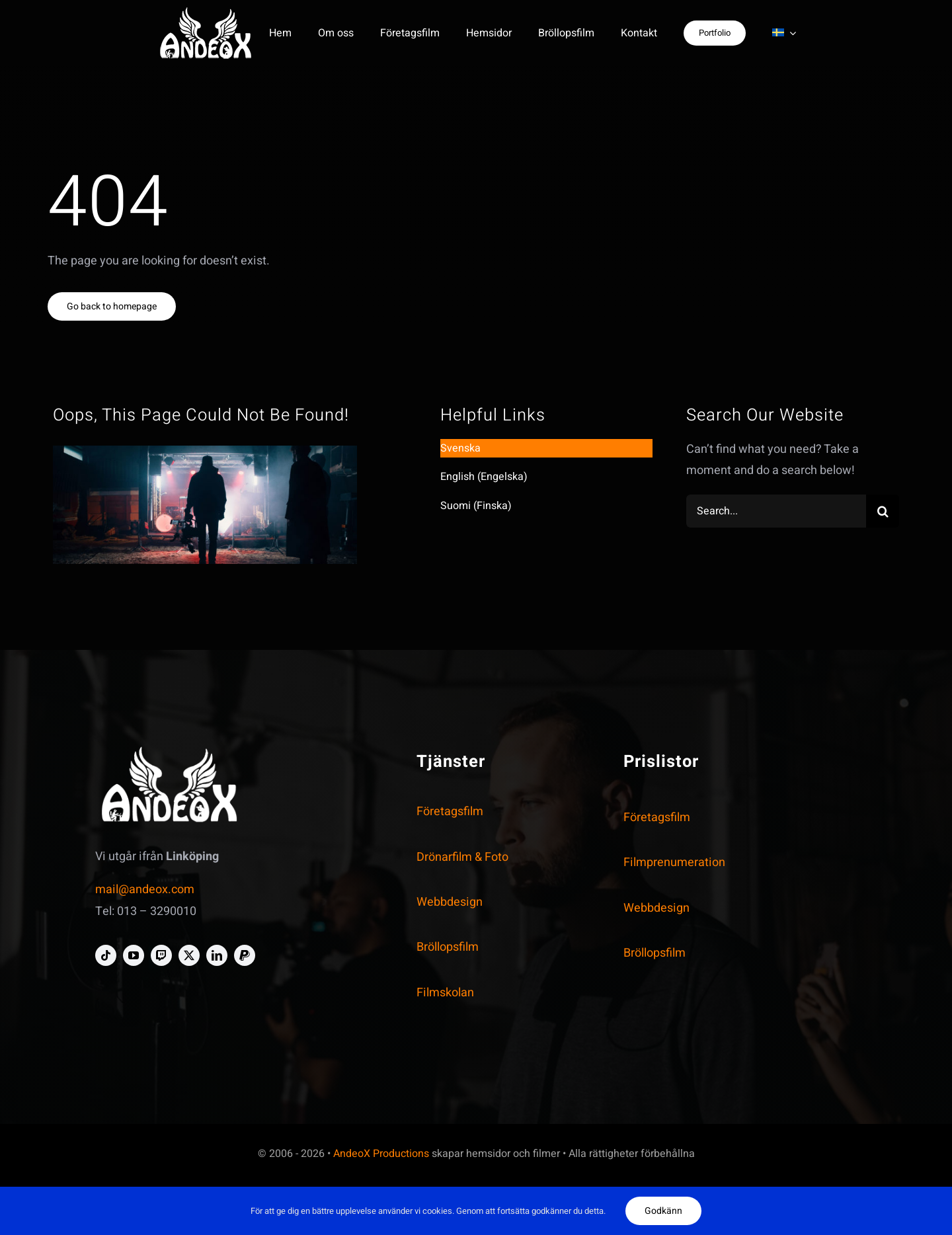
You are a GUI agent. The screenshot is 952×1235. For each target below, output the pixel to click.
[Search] (882, 511)
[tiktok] (105, 955)
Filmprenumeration (674, 862)
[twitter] (189, 955)
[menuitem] (784, 33)
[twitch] (161, 955)
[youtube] (133, 955)
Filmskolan (445, 993)
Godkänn (663, 1211)
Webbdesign (449, 902)
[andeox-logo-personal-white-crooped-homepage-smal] (206, 12)
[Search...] (776, 511)
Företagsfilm (449, 811)
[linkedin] (216, 955)
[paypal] (244, 955)
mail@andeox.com (144, 889)
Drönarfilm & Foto (462, 857)
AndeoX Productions (381, 1154)
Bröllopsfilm (447, 947)
